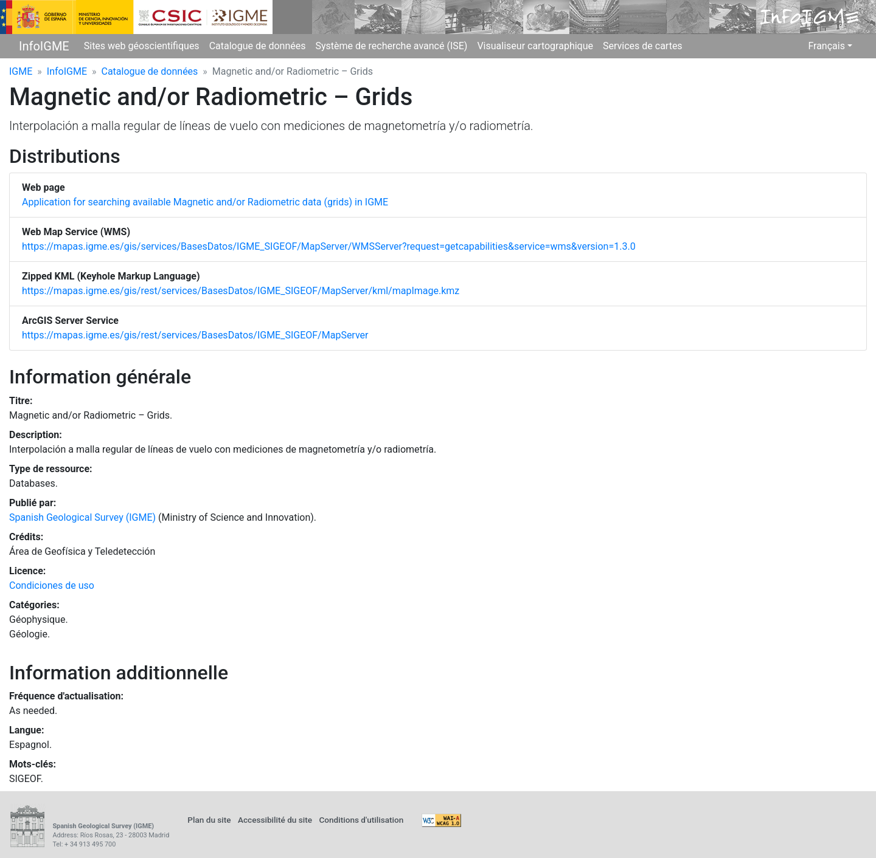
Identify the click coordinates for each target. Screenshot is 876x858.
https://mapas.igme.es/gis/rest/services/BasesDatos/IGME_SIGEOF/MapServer (195, 335)
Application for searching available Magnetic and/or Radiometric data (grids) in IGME (205, 202)
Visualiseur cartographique (535, 46)
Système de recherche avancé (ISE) (391, 46)
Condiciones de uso (51, 585)
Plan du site (209, 820)
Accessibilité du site (275, 820)
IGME (20, 71)
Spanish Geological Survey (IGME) (82, 517)
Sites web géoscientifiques (142, 46)
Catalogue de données (257, 46)
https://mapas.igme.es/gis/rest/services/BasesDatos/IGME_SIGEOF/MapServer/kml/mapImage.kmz (240, 291)
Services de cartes (643, 46)
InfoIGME (44, 46)
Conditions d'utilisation (361, 820)
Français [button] (826, 46)
